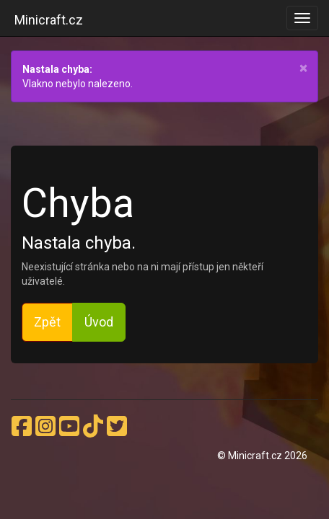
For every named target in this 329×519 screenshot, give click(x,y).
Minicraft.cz (48, 19)
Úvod (98, 321)
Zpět (47, 321)
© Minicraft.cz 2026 (262, 455)
